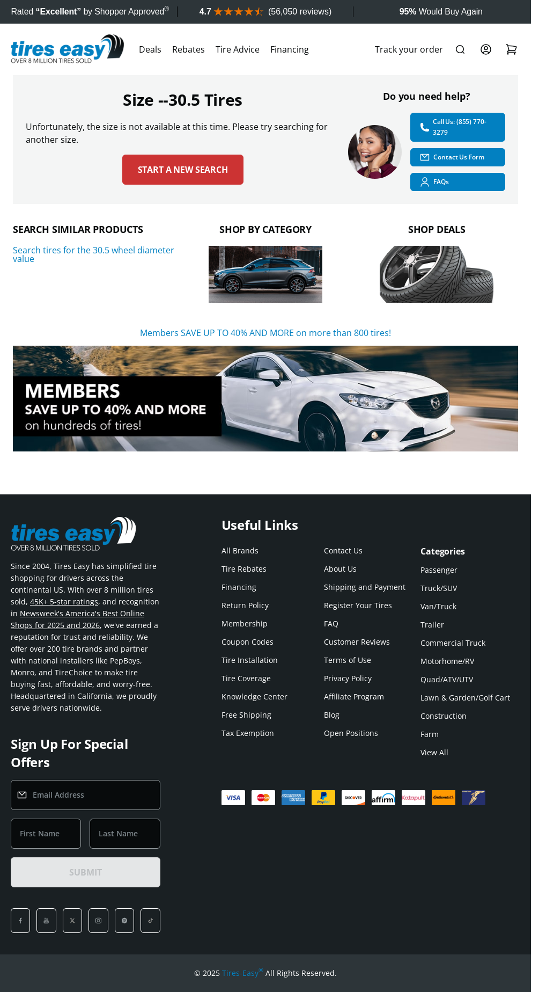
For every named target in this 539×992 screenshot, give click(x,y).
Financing (289, 49)
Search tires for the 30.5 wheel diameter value (93, 254)
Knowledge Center (254, 696)
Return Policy (245, 605)
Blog (331, 715)
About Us (340, 569)
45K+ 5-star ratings (64, 601)
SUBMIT (85, 872)
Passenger (438, 570)
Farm (429, 734)
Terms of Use (347, 660)
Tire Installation (249, 660)
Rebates (188, 49)
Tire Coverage (246, 678)
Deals (150, 49)
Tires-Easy (242, 973)
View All (434, 752)
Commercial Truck (452, 643)
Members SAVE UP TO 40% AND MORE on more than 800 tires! (265, 333)
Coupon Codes (247, 642)
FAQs (434, 182)
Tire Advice (238, 49)
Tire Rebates (244, 569)
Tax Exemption (247, 733)
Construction (443, 716)
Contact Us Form (451, 157)
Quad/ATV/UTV (446, 679)
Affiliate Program (354, 696)
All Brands (240, 550)
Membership (244, 623)
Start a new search (183, 170)
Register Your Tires (358, 605)
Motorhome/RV (447, 661)
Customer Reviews (357, 642)
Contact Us (343, 550)
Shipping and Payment (364, 587)
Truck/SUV (438, 588)
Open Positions (351, 733)
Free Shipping (246, 715)
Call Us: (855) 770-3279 (452, 127)
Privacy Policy (348, 678)
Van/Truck (438, 606)
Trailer (432, 624)
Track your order (409, 49)
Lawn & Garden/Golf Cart (465, 697)
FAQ (331, 623)
